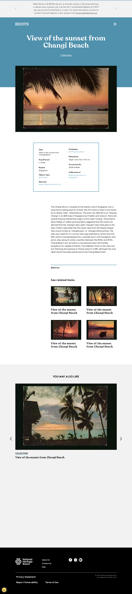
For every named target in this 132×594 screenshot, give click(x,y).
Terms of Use (51, 579)
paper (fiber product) (48, 185)
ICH (89, 24)
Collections (39, 24)
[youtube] (119, 562)
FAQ (102, 563)
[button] (121, 439)
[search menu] (115, 23)
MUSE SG (108, 24)
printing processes (76, 152)
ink (59, 185)
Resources (78, 24)
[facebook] (109, 562)
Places (65, 24)
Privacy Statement (26, 573)
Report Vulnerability (27, 579)
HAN (97, 24)
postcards (43, 178)
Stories (53, 24)
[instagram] (114, 562)
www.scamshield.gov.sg (86, 13)
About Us (86, 563)
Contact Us (95, 563)
